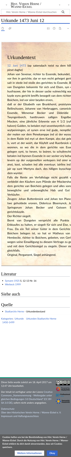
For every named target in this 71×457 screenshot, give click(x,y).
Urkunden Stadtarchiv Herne (41, 318)
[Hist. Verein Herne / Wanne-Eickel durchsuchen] (35, 11)
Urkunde (19, 318)
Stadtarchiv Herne (14, 311)
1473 (22, 65)
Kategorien (7, 318)
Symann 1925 (12, 280)
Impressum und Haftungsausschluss (20, 416)
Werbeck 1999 (13, 284)
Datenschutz (7, 408)
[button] (29, 453)
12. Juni (12, 65)
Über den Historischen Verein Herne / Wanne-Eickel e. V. (31, 412)
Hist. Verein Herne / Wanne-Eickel (26, 5)
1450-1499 (8, 322)
